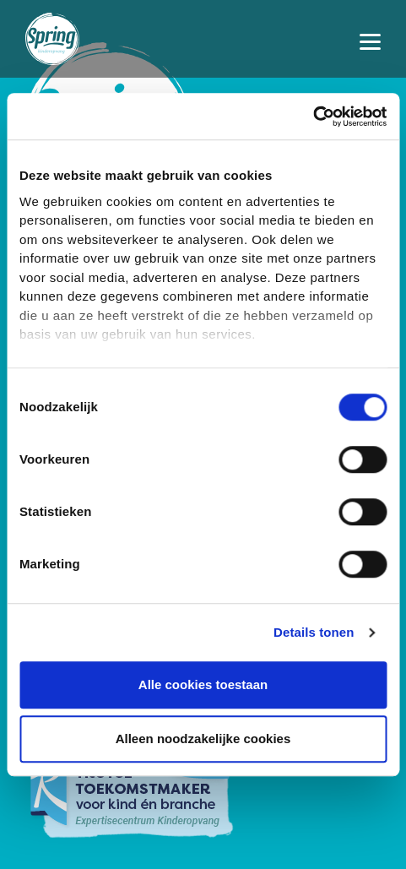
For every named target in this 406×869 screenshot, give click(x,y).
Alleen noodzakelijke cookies (203, 738)
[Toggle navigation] (370, 39)
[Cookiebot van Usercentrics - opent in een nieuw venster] (313, 117)
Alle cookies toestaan (203, 684)
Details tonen (313, 632)
